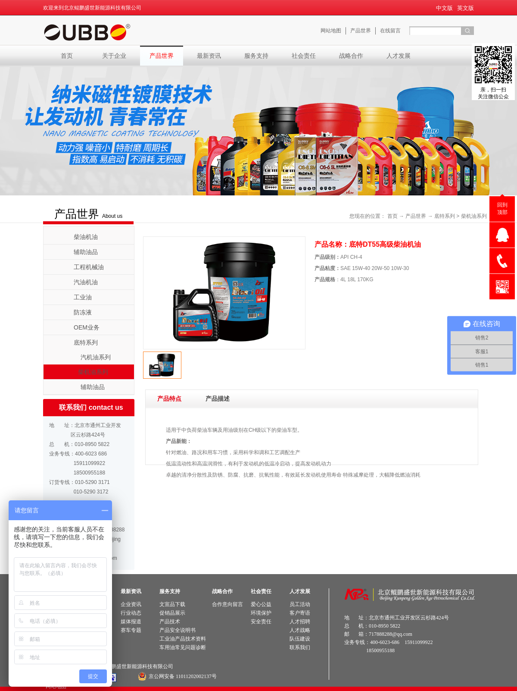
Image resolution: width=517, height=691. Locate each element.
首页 (67, 55)
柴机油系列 (474, 216)
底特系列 (444, 216)
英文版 (465, 8)
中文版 (444, 8)
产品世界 (415, 216)
